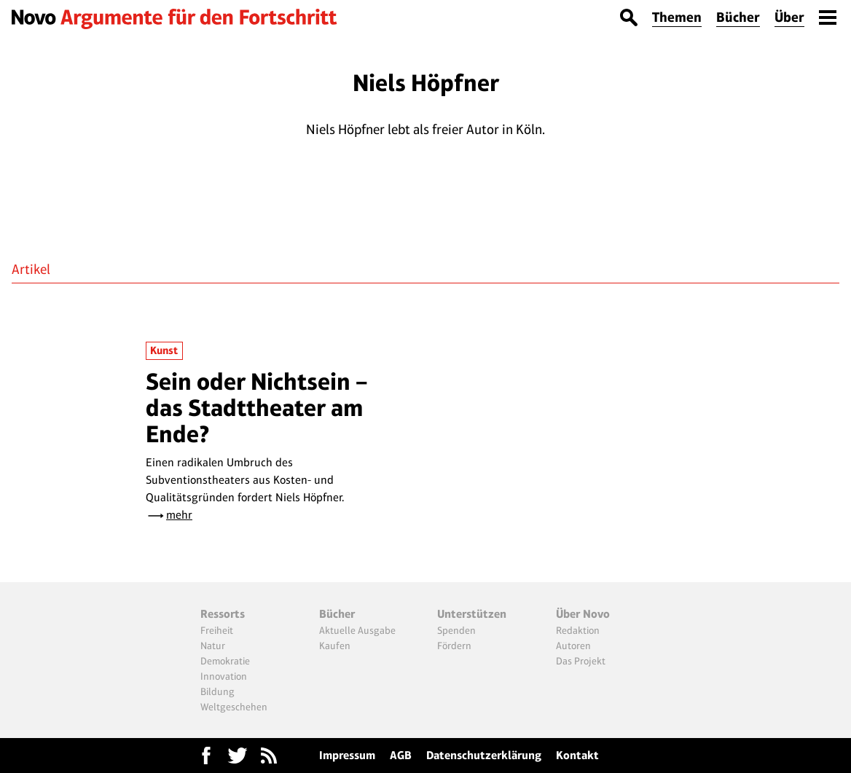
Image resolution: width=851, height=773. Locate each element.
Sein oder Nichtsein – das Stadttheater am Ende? (257, 408)
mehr (179, 515)
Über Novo (583, 614)
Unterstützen (471, 614)
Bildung (217, 691)
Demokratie (225, 661)
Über (789, 17)
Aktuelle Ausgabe (357, 630)
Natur (212, 645)
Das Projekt (580, 661)
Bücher (738, 17)
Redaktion (578, 630)
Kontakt (577, 755)
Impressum (347, 755)
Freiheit (216, 630)
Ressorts (222, 614)
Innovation (223, 676)
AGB (401, 755)
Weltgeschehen (233, 707)
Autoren (573, 645)
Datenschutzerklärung (483, 755)
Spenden (456, 630)
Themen (677, 17)
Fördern (454, 645)
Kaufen (334, 645)
